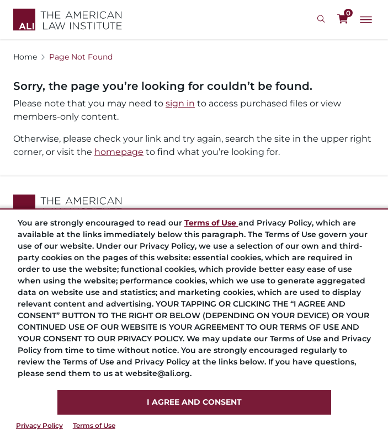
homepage (118, 152)
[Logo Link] (67, 19)
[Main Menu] (366, 20)
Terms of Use (94, 425)
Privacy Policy (39, 425)
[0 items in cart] (343, 19)
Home (25, 57)
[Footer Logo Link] (194, 205)
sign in (180, 103)
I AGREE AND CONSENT (194, 402)
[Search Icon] (322, 19)
